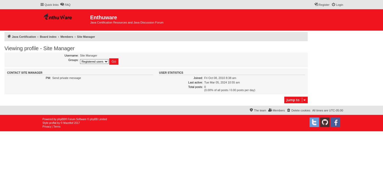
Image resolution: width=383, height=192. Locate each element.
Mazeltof (68, 122)
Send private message (66, 77)
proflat (53, 122)
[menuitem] (65, 5)
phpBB (61, 119)
